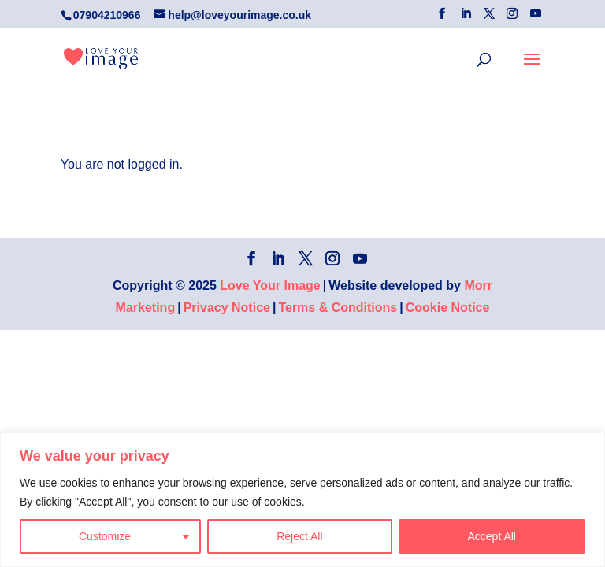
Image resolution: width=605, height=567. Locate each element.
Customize (105, 536)
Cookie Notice (448, 307)
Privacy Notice (227, 307)
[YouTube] (535, 14)
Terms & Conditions (337, 307)
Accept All (492, 536)
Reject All (299, 536)
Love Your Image (270, 285)
